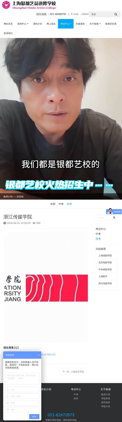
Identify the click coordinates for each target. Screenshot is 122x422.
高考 (69, 204)
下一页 (73, 371)
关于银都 (94, 23)
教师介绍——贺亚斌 (13, 196)
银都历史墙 (110, 23)
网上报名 (51, 23)
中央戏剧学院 (105, 269)
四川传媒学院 (105, 283)
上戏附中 (102, 276)
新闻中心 (21, 23)
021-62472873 (61, 415)
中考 (61, 204)
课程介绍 (37, 23)
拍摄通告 (80, 23)
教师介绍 (105, 394)
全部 (52, 204)
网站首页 (8, 23)
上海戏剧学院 (105, 255)
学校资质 (105, 398)
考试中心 (64, 23)
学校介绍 (105, 406)
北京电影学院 (105, 262)
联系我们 (8, 33)
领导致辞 (105, 402)
